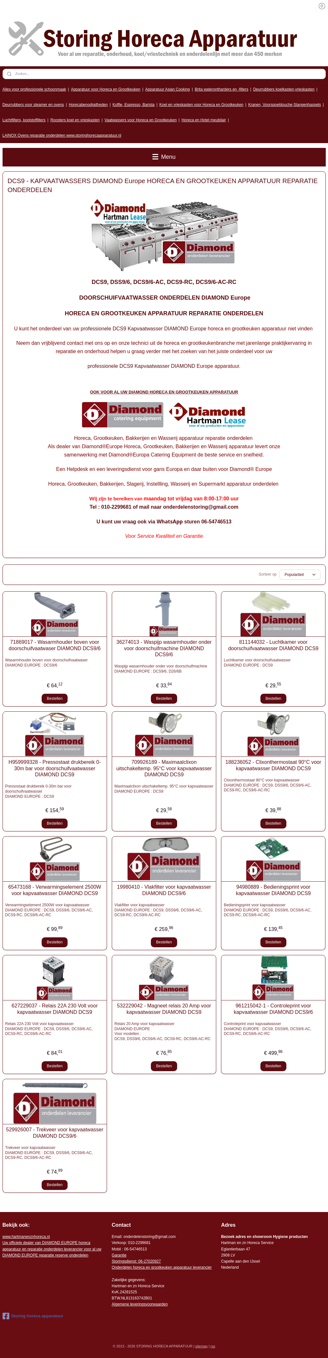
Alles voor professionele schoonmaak (34, 89)
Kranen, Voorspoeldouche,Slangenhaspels (284, 104)
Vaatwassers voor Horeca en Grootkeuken (140, 120)
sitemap (201, 1346)
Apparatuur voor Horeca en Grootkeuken (105, 89)
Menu (164, 157)
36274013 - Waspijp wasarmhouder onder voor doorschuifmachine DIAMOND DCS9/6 (163, 648)
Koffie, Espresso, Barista (133, 104)
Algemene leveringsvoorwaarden (140, 1304)
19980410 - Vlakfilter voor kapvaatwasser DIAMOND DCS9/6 (164, 890)
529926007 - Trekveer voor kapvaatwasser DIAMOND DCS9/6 (54, 1132)
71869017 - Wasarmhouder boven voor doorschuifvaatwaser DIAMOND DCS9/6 (55, 645)
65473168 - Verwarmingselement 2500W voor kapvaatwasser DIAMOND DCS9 (54, 890)
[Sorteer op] (300, 574)
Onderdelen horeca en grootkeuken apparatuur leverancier (162, 1267)
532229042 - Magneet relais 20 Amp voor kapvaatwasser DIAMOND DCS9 (164, 1008)
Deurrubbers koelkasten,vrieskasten (283, 89)
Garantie (119, 1255)
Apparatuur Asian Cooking (167, 89)
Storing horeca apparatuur (33, 1316)
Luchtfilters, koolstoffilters (24, 120)
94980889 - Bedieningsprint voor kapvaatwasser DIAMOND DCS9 (273, 890)
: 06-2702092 (147, 1261)
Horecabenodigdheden (88, 104)
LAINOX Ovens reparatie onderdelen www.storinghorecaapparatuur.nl (62, 135)
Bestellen (54, 698)
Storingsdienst (124, 1261)
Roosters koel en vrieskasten (75, 120)
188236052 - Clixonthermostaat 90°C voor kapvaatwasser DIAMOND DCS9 (273, 765)
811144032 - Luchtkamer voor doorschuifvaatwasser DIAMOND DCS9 (273, 645)
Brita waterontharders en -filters (221, 89)
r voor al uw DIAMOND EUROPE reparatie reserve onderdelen (52, 1249)
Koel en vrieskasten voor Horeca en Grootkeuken (201, 104)
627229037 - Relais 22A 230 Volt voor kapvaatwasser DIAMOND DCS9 (55, 1008)
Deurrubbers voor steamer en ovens (33, 104)
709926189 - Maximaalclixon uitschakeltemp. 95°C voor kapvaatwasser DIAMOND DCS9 (164, 768)
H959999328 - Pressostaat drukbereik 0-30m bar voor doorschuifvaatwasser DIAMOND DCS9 (55, 768)
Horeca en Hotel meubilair (204, 120)
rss (212, 1346)
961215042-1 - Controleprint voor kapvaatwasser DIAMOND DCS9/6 (273, 1008)
